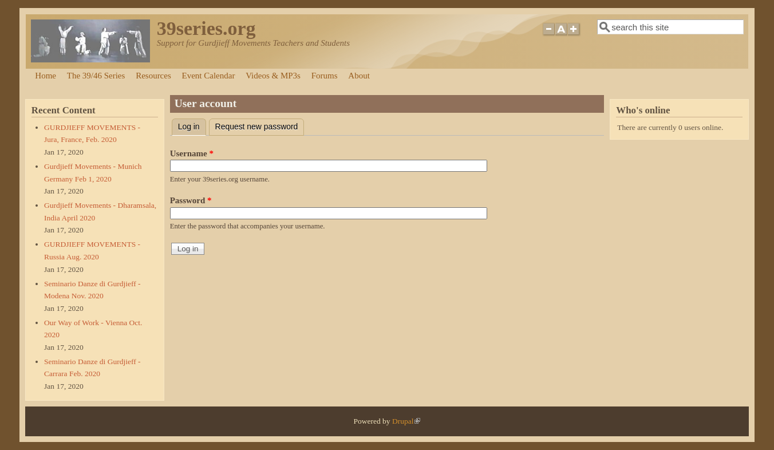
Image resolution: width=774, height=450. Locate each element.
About (359, 75)
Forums (324, 75)
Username (192, 153)
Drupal (406, 421)
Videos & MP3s (273, 75)
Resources (153, 75)
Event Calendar (208, 75)
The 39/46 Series (96, 75)
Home (45, 75)
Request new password (256, 126)
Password (191, 200)
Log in (192, 125)
